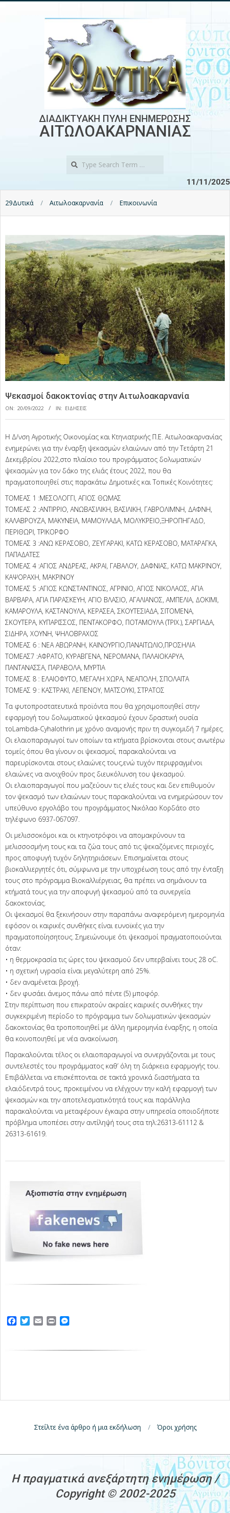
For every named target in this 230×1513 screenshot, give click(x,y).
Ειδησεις (76, 408)
